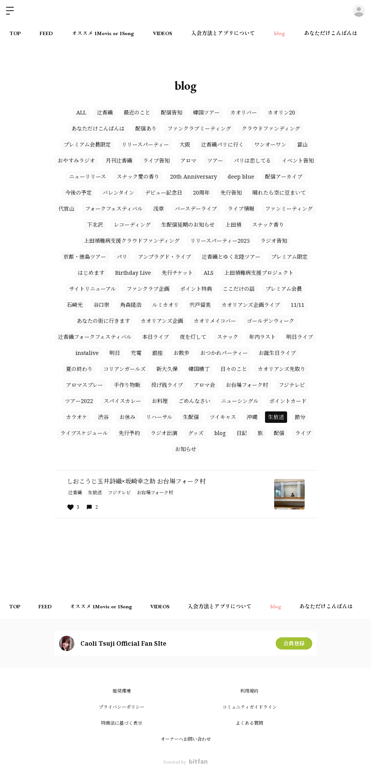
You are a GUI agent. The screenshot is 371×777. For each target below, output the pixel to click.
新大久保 (167, 368)
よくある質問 (249, 723)
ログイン (359, 11)
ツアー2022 (79, 401)
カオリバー (243, 112)
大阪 (185, 144)
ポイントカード (288, 401)
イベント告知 (298, 160)
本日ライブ (155, 336)
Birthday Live (133, 272)
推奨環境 (121, 691)
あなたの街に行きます (103, 320)
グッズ (196, 433)
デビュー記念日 (163, 192)
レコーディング (132, 224)
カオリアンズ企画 (162, 320)
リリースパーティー (145, 144)
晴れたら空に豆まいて (279, 192)
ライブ (303, 433)
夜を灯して (193, 336)
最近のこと (137, 112)
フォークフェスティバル (114, 208)
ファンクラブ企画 (148, 288)
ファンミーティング (289, 208)
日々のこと (233, 368)
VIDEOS (162, 33)
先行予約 (129, 433)
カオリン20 (281, 112)
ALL (81, 112)
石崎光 (75, 304)
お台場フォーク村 (247, 384)
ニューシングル (240, 401)
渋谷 (103, 417)
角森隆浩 (130, 304)
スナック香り (268, 224)
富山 (302, 144)
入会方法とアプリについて (223, 33)
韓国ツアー (206, 112)
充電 (136, 352)
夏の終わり (79, 368)
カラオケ (76, 417)
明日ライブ (299, 336)
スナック (227, 336)
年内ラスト (262, 336)
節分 (300, 417)
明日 (114, 352)
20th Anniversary (193, 176)
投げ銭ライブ (167, 384)
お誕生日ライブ (277, 352)
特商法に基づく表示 (121, 723)
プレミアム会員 (283, 288)
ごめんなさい (194, 401)
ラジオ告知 (273, 240)
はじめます (91, 272)
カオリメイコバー (215, 320)
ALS (209, 272)
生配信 (191, 417)
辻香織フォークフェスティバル (95, 336)
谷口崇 (101, 304)
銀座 (157, 352)
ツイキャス (223, 417)
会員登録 (294, 643)
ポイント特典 (196, 288)
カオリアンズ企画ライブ (251, 304)
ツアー (215, 160)
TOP (15, 33)
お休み (127, 417)
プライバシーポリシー (122, 707)
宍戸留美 (200, 304)
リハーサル (159, 417)
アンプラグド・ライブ (164, 256)
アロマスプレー (84, 384)
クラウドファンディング (271, 128)
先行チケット (177, 272)
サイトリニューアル (92, 288)
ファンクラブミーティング (199, 128)
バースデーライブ (196, 208)
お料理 (160, 401)
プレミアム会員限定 (87, 144)
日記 (241, 433)
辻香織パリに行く (222, 144)
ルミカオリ (165, 304)
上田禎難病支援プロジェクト (259, 272)
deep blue (241, 176)
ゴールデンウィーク (270, 320)
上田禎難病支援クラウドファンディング (132, 240)
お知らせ (185, 449)
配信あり (146, 128)
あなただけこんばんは (330, 33)
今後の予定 (78, 192)
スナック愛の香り (138, 176)
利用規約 (249, 691)
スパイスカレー (122, 401)
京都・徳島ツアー (84, 256)
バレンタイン (118, 192)
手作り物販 (127, 384)
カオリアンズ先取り (281, 368)
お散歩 (181, 352)
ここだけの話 (239, 288)
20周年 (201, 192)
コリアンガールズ (124, 368)
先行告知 (231, 192)
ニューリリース (87, 176)
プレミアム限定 (289, 256)
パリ (122, 256)
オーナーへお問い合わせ (186, 739)
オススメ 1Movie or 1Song (103, 33)
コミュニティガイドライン (249, 707)
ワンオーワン (270, 144)
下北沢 (95, 224)
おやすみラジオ (76, 160)
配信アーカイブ (283, 176)
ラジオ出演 (164, 433)
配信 (279, 433)
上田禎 (233, 224)
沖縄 (252, 417)
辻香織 (105, 112)
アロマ (188, 160)
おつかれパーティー (224, 352)
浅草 (158, 208)
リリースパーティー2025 (220, 240)
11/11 (297, 304)
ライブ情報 (241, 208)
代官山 (66, 208)
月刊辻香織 (119, 160)
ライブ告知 (156, 160)
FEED (46, 33)
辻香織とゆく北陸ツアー (231, 256)
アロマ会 (204, 384)
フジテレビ (292, 384)
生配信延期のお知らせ (188, 224)
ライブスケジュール (84, 433)
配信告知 (171, 112)
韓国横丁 (199, 368)
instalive (87, 352)
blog (279, 33)
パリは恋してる (252, 160)
